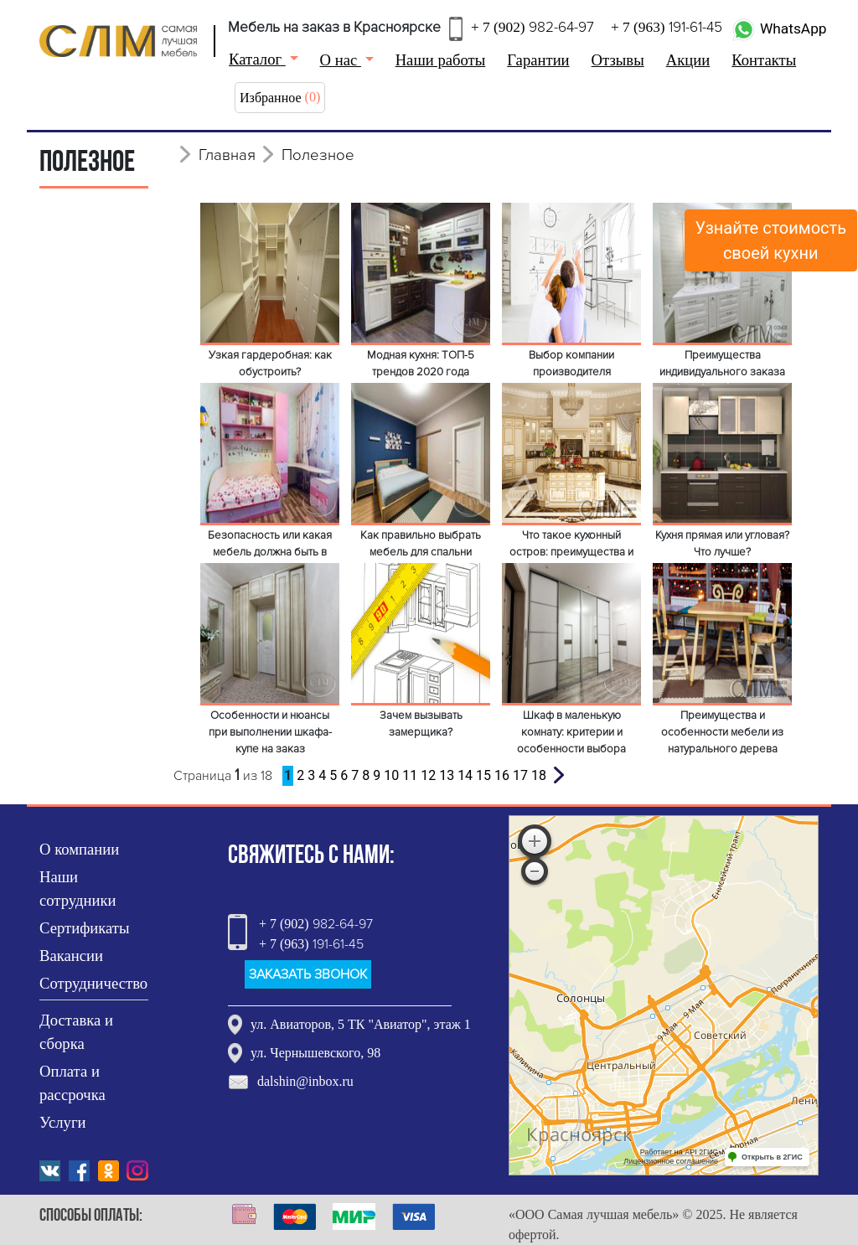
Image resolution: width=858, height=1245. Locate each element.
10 (391, 775)
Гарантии (538, 60)
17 (520, 775)
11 (409, 775)
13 (446, 775)
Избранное (271, 97)
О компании (79, 849)
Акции (688, 60)
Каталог (257, 59)
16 (501, 775)
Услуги (62, 1122)
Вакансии (71, 955)
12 (428, 775)
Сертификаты (84, 928)
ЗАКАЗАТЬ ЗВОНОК (308, 974)
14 (465, 775)
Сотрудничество (93, 983)
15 (483, 775)
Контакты (763, 60)
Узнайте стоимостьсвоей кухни (771, 240)
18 (538, 775)
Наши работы (440, 60)
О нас (340, 60)
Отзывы (618, 60)
